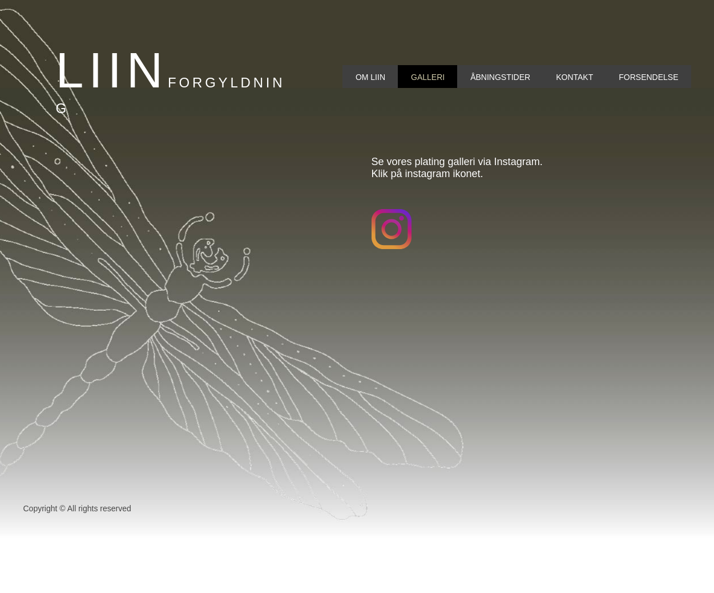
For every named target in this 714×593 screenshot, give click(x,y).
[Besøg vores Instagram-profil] (392, 229)
